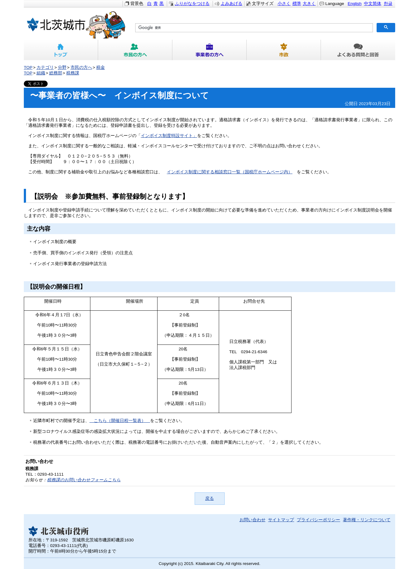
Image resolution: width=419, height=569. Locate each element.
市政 (284, 50)
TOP (28, 67)
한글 (388, 3)
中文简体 (372, 3)
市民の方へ (135, 50)
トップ (61, 50)
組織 (41, 73)
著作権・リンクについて (367, 520)
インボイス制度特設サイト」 (169, 135)
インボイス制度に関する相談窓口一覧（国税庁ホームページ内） (229, 172)
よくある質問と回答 (358, 50)
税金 (100, 67)
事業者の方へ (209, 50)
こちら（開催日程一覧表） (119, 420)
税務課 (72, 73)
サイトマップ (281, 520)
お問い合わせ (253, 520)
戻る (209, 498)
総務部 (55, 73)
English (355, 3)
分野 (62, 67)
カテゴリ (45, 67)
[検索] (253, 28)
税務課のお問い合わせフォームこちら (84, 480)
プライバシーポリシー (318, 520)
